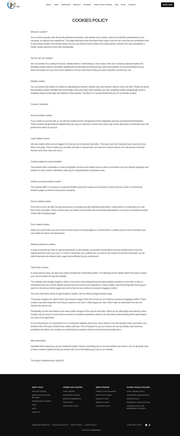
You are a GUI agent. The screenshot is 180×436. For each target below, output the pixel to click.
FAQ (116, 5)
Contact (132, 5)
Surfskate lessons (71, 395)
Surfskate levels (70, 406)
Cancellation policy (60, 425)
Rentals (77, 5)
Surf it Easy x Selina (103, 5)
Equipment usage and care (138, 402)
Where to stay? (102, 399)
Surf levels (68, 402)
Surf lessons (69, 391)
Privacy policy (76, 425)
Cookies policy (91, 425)
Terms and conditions (41, 425)
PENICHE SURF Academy (41, 401)
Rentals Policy (133, 399)
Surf (56, 5)
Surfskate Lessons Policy (138, 395)
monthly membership (72, 399)
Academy (87, 5)
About (48, 5)
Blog (34, 408)
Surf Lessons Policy (136, 391)
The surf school (39, 391)
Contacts (36, 412)
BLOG (123, 5)
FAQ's (34, 405)
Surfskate (65, 5)
